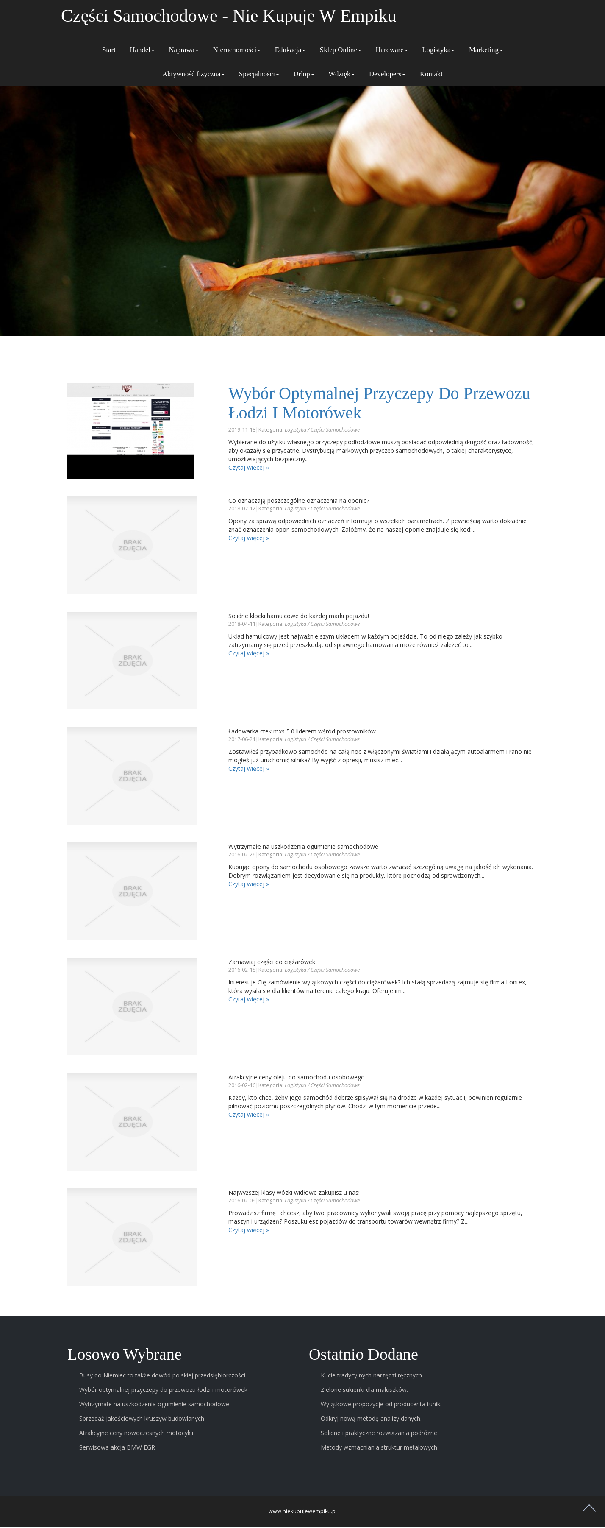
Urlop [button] (303, 74)
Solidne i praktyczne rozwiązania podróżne (379, 1434)
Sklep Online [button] (340, 50)
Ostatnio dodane (365, 1354)
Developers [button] (387, 74)
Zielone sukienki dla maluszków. (364, 1390)
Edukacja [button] (290, 50)
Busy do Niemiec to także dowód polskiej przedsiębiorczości (162, 1376)
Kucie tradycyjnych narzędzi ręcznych (371, 1376)
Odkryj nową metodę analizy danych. (371, 1419)
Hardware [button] (391, 50)
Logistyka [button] (438, 50)
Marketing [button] (486, 50)
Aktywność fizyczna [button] (193, 74)
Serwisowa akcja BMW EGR (117, 1448)
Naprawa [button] (184, 50)
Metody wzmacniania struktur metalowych (379, 1448)
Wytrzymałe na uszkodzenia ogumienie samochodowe (154, 1405)
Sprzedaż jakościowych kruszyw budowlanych (141, 1419)
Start (109, 50)
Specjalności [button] (259, 74)
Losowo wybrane (126, 1354)
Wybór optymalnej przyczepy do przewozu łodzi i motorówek (349, 402)
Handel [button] (142, 50)
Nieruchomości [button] (237, 50)
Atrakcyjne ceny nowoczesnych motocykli (136, 1434)
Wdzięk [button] (341, 74)
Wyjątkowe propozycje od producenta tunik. (381, 1405)
